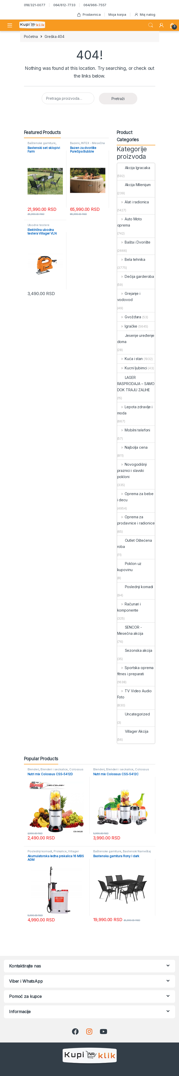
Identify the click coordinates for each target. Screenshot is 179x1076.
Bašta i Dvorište (134, 242)
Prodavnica (88, 14)
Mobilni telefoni (133, 430)
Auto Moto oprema (129, 222)
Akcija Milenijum (134, 184)
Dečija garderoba (135, 276)
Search (151, 25)
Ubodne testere (38, 225)
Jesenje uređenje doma (136, 338)
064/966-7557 (94, 5)
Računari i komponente (129, 607)
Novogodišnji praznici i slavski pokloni (132, 470)
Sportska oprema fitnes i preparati (135, 670)
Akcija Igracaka (133, 167)
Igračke (127, 326)
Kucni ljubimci (132, 368)
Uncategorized (133, 714)
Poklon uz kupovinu (129, 566)
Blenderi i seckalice (54, 769)
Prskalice (60, 851)
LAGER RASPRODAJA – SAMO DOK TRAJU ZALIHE (136, 383)
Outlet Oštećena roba (134, 543)
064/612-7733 (64, 5)
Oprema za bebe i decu (135, 496)
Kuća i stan (130, 358)
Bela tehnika (131, 259)
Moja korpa (117, 14)
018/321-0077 (34, 5)
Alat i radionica (133, 202)
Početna (31, 36)
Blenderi (33, 769)
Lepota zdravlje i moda (134, 410)
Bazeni (75, 143)
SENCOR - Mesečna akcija (130, 630)
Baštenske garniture (42, 143)
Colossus (76, 769)
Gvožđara (129, 317)
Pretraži (118, 98)
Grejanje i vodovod (128, 296)
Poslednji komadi (135, 587)
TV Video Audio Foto (134, 694)
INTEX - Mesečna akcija (87, 144)
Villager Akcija (132, 731)
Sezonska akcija (134, 650)
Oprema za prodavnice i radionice (136, 520)
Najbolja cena (132, 447)
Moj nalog (144, 14)
